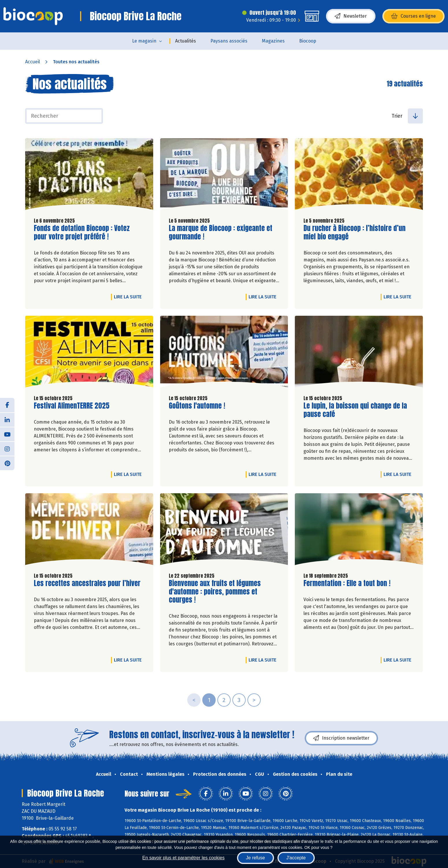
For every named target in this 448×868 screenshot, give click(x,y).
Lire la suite (129, 297)
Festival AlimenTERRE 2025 (72, 406)
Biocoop (307, 41)
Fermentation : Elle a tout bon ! (346, 583)
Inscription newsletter (341, 738)
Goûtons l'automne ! (197, 406)
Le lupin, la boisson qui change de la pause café (355, 410)
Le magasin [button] (144, 41)
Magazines (273, 41)
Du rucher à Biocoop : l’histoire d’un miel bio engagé (354, 232)
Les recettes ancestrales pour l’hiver (87, 583)
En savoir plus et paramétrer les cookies (183, 857)
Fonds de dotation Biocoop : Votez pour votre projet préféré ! (82, 232)
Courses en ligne (413, 16)
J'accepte (296, 857)
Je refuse (255, 857)
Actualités (185, 41)
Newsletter (351, 16)
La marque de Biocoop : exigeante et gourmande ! (220, 232)
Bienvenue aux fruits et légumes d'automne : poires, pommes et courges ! (215, 591)
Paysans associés (228, 41)
